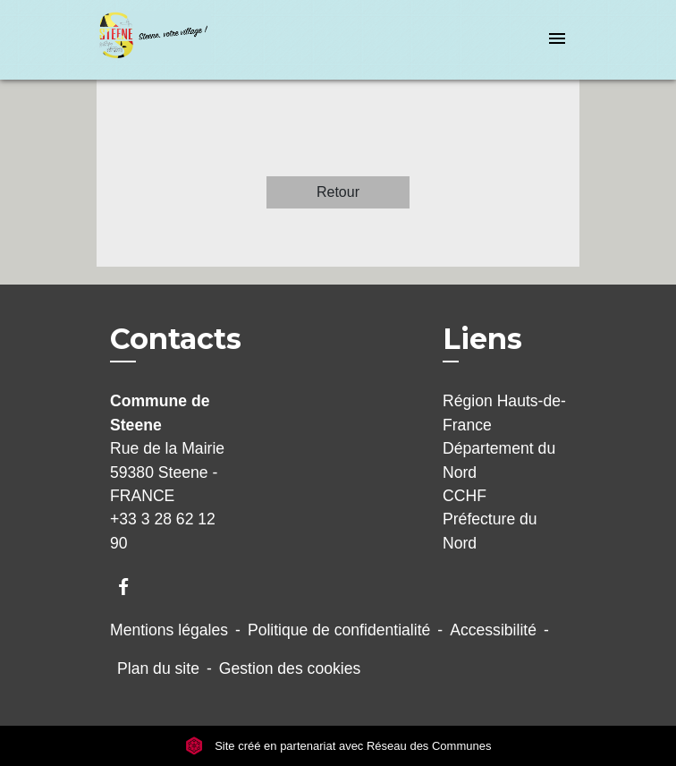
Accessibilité (493, 630)
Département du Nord (499, 460)
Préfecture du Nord (490, 530)
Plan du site (158, 668)
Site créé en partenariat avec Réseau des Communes (338, 746)
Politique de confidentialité (339, 630)
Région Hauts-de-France (504, 412)
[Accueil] (164, 39)
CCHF (464, 496)
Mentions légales (169, 630)
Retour (338, 192)
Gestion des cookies (289, 668)
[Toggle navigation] (557, 39)
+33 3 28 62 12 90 (162, 530)
